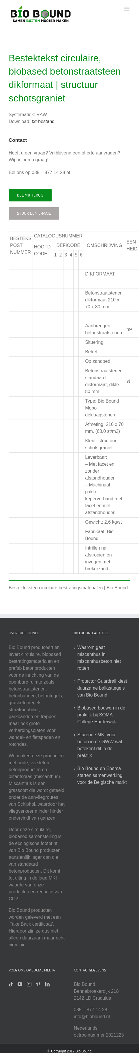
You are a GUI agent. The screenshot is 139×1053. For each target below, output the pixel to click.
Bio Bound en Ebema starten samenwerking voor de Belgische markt (102, 775)
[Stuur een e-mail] (34, 213)
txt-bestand (43, 121)
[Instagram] (29, 984)
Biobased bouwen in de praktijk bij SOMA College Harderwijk (101, 714)
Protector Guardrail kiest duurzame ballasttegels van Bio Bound (102, 688)
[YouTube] (20, 984)
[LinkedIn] (47, 984)
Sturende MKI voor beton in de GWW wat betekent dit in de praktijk (99, 745)
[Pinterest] (38, 984)
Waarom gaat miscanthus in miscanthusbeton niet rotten (99, 658)
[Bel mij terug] (30, 195)
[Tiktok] (11, 984)
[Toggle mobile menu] (127, 9)
